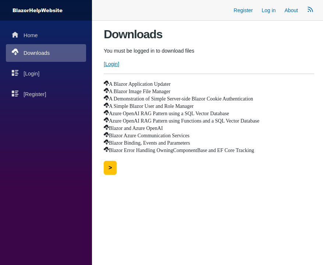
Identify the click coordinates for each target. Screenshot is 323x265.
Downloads (31, 52)
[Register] (29, 93)
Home (25, 34)
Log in (269, 10)
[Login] (25, 73)
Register (243, 10)
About (291, 10)
